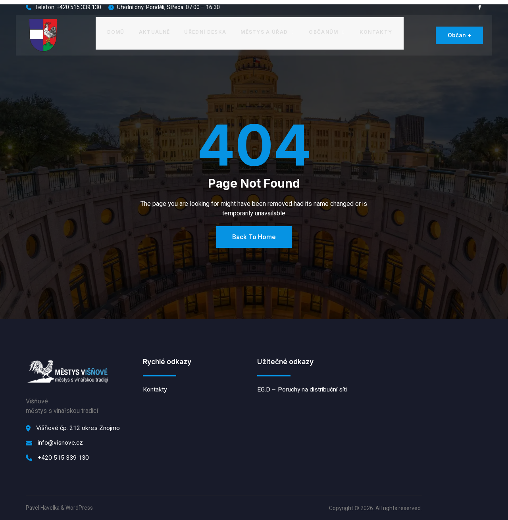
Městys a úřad (267, 31)
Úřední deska (206, 31)
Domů (116, 31)
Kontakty (375, 31)
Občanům (326, 31)
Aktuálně (155, 31)
